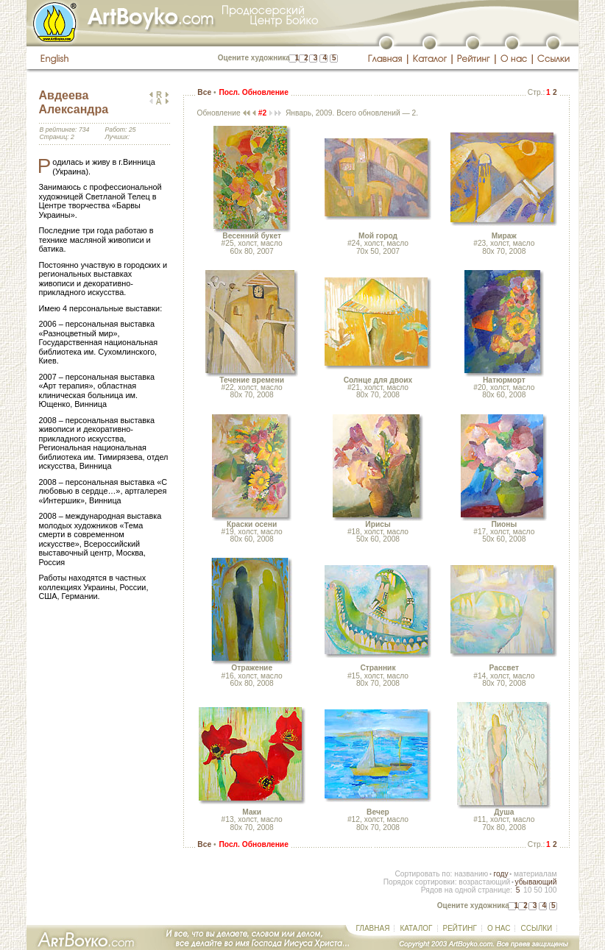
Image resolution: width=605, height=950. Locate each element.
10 (527, 890)
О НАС (498, 928)
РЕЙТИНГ (460, 928)
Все (204, 92)
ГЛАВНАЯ (373, 928)
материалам (535, 874)
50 (538, 890)
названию (471, 874)
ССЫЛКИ (536, 928)
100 (550, 890)
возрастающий (484, 882)
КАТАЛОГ (416, 928)
